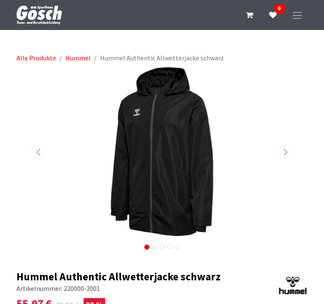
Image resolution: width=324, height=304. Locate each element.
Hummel (78, 58)
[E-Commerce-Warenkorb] (249, 15)
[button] (38, 151)
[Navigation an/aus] (297, 15)
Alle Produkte (36, 58)
